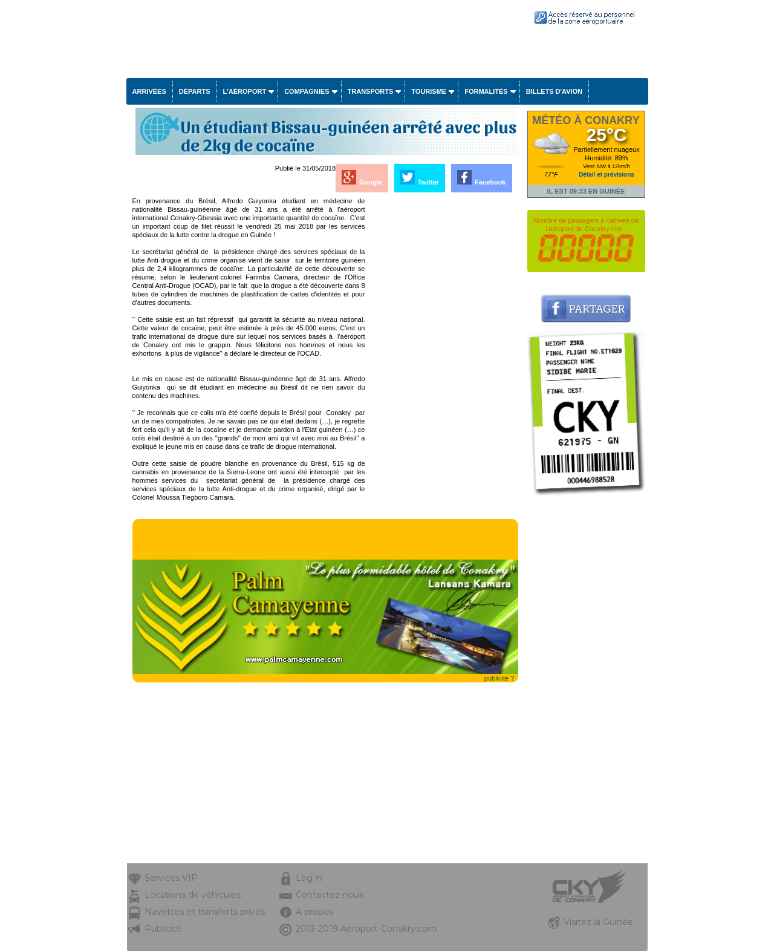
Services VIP (171, 877)
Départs (194, 91)
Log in (309, 877)
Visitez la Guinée (598, 922)
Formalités (486, 91)
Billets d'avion (554, 91)
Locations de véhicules (193, 894)
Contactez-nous (329, 894)
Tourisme (428, 91)
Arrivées (149, 91)
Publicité (163, 928)
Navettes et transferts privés (205, 911)
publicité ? (499, 678)
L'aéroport (245, 91)
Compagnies (306, 91)
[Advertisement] (442, 378)
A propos (314, 911)
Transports (371, 91)
